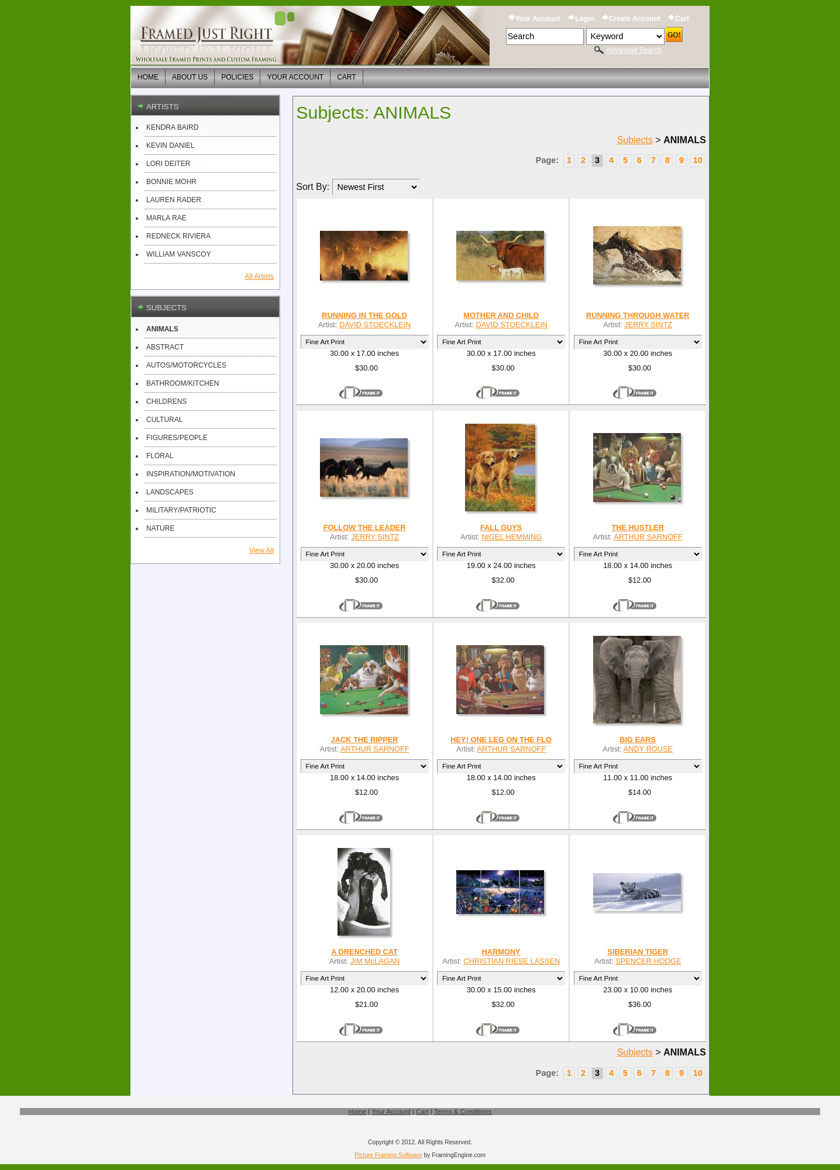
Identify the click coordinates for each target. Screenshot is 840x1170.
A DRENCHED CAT (364, 951)
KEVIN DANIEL (170, 145)
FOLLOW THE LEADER (364, 527)
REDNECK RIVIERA (178, 236)
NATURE (160, 528)
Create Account (634, 19)
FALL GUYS (501, 527)
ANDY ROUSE (648, 749)
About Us (190, 77)
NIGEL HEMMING (511, 536)
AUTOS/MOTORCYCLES (186, 365)
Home (148, 77)
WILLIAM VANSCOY (178, 254)
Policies (237, 77)
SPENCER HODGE (648, 961)
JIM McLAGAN (375, 961)
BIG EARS (637, 739)
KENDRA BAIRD (172, 127)
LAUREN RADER (173, 200)
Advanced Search (634, 50)
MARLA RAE (166, 218)
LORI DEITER (168, 164)
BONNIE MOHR (171, 182)
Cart (682, 19)
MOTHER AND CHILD (501, 315)
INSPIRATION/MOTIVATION (190, 474)
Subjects (635, 140)
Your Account (537, 19)
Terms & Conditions (463, 1111)
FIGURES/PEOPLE (177, 438)
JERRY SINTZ (648, 324)
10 (698, 160)
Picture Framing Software (388, 1155)
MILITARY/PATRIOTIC (181, 510)
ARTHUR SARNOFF (648, 536)
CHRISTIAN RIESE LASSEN (511, 961)
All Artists (259, 276)
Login (584, 19)
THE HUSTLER (637, 527)
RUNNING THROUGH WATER (638, 315)
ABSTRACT (165, 347)
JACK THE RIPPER (364, 739)
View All (261, 550)
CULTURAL (164, 420)
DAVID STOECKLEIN (375, 324)
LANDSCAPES (170, 492)
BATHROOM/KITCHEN (182, 383)
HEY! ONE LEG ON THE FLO (501, 739)
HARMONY (501, 951)
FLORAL (160, 456)
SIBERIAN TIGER (637, 951)
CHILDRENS (166, 401)
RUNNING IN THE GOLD (364, 315)
